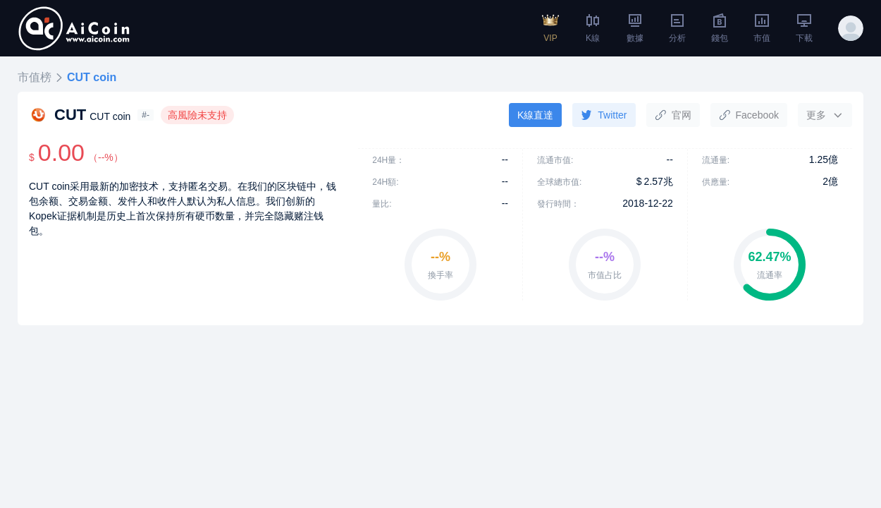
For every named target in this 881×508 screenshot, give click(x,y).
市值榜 (34, 77)
